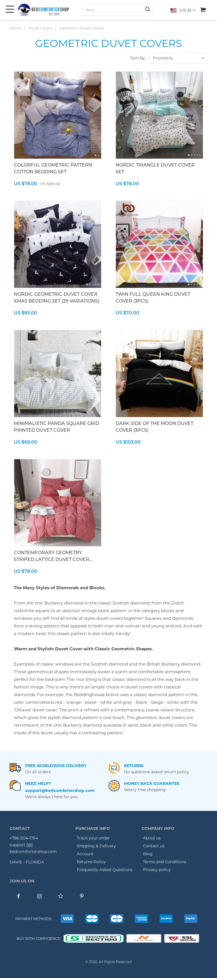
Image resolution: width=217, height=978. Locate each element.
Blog (148, 853)
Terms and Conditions (164, 861)
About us (152, 838)
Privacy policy (157, 869)
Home (15, 28)
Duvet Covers (40, 28)
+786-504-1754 (24, 838)
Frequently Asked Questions (105, 869)
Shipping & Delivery (96, 846)
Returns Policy (91, 861)
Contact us (153, 846)
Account (85, 853)
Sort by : (139, 58)
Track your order (93, 838)
